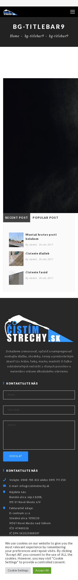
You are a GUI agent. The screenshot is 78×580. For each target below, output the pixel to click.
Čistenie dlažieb (38, 253)
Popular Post (45, 217)
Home (14, 36)
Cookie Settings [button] (18, 570)
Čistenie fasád (37, 272)
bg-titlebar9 (34, 36)
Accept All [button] (42, 570)
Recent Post (16, 217)
